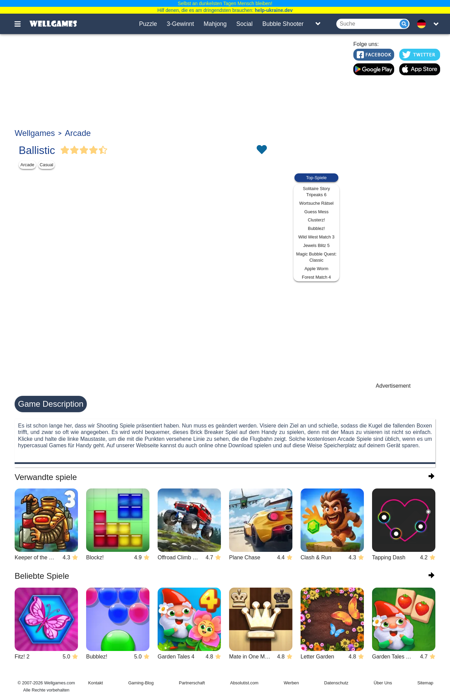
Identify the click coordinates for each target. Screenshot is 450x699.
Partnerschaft (192, 682)
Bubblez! (316, 228)
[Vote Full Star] (65, 150)
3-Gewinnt (180, 23)
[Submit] (404, 23)
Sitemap (425, 682)
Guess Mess (316, 211)
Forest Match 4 (316, 277)
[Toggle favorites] (261, 150)
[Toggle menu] (21, 24)
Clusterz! (316, 219)
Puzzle (148, 23)
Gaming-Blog (141, 682)
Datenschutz (336, 682)
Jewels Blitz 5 (316, 245)
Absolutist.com (244, 682)
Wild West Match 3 (316, 236)
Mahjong (215, 23)
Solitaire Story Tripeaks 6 (316, 191)
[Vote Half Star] (103, 150)
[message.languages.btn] (423, 24)
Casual (46, 164)
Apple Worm (316, 268)
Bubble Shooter (283, 23)
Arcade (78, 133)
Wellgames (35, 133)
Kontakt (95, 682)
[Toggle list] (318, 24)
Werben (291, 682)
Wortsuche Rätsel (316, 203)
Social (244, 23)
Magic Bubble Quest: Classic (316, 257)
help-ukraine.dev (274, 10)
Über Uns (383, 682)
